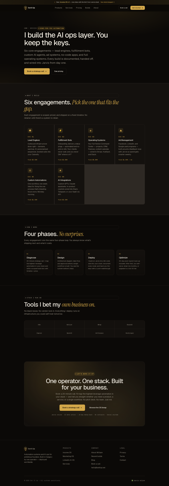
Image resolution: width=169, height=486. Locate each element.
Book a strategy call (37, 71)
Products (58, 8)
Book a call (123, 8)
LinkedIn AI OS (68, 460)
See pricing (58, 71)
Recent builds (96, 456)
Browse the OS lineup (97, 408)
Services (69, 8)
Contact (123, 460)
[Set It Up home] (29, 8)
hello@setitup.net (98, 467)
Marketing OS (68, 456)
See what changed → (107, 2)
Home (25, 28)
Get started (137, 8)
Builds (87, 8)
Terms (122, 456)
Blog (93, 460)
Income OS (67, 452)
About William (97, 452)
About (96, 8)
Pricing (79, 8)
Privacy (123, 452)
